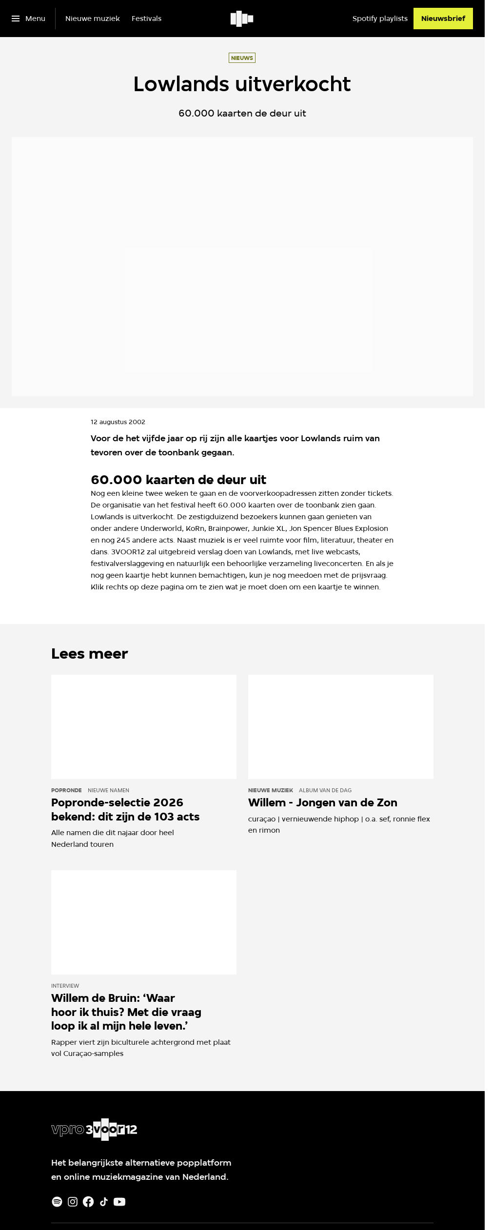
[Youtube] (119, 1202)
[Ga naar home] (242, 18)
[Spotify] (57, 1202)
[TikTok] (104, 1202)
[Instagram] (73, 1202)
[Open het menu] (28, 18)
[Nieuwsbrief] (443, 18)
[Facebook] (88, 1202)
